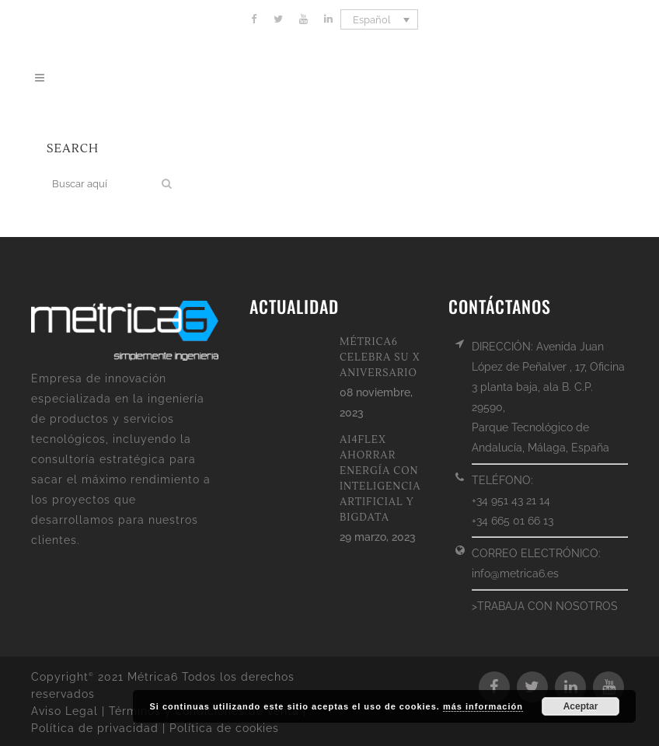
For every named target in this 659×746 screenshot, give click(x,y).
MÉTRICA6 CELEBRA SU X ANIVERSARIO (380, 357)
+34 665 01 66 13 (512, 520)
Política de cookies (224, 728)
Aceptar (580, 706)
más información (483, 706)
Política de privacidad (95, 728)
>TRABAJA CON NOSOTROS (545, 606)
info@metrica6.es (515, 573)
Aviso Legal (64, 711)
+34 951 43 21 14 (511, 500)
